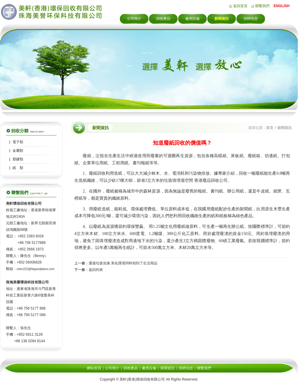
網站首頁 (94, 368)
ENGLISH (281, 6)
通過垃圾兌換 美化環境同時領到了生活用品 (123, 263)
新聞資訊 (221, 19)
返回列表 (96, 270)
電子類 (17, 142)
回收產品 (163, 19)
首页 (269, 128)
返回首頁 (240, 6)
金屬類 (17, 151)
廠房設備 (192, 19)
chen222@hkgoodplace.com (35, 269)
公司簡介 (134, 19)
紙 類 (17, 168)
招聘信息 (251, 19)
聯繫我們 (262, 6)
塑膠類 (17, 159)
